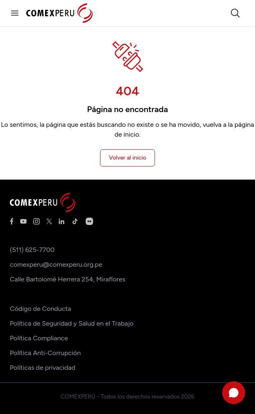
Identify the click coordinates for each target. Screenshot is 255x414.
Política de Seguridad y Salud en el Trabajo (72, 323)
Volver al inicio (127, 157)
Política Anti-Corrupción (45, 353)
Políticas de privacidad (42, 367)
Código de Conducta (40, 309)
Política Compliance (39, 338)
